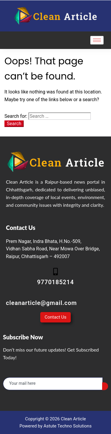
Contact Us (56, 317)
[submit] (105, 386)
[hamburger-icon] (97, 40)
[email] (53, 383)
